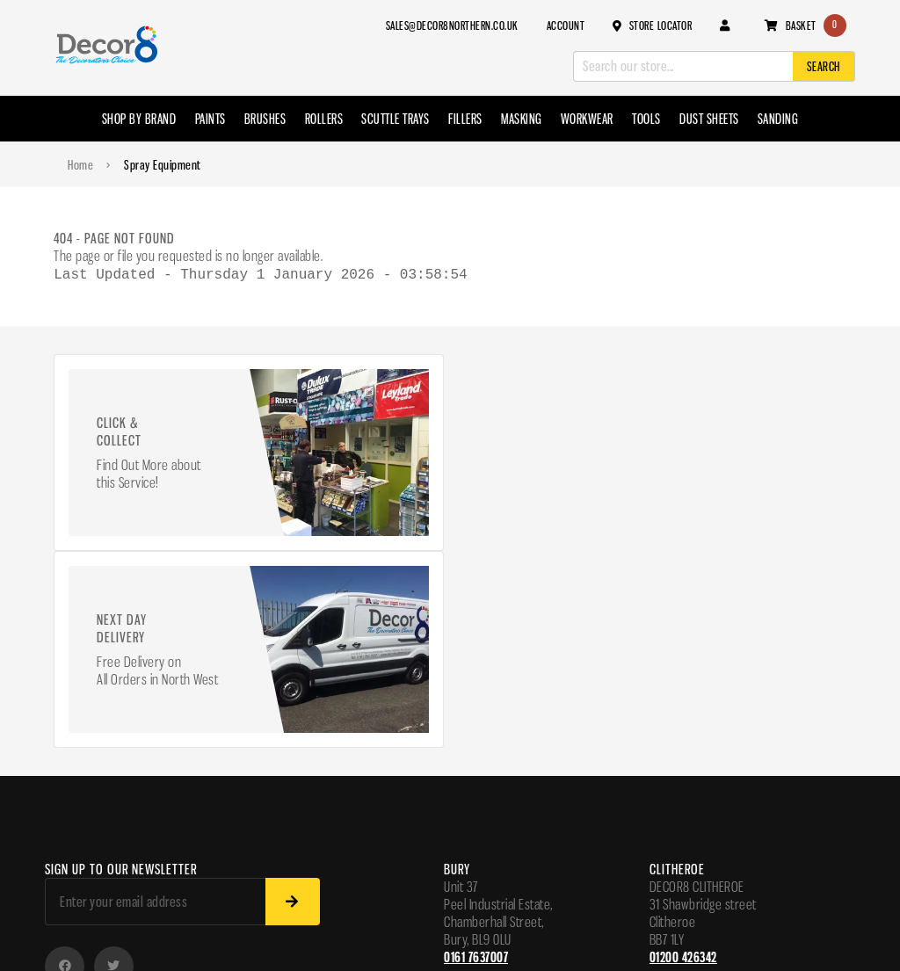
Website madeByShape (103, 932)
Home (80, 164)
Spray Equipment (162, 164)
